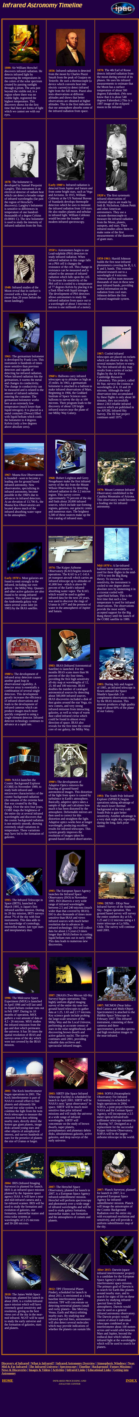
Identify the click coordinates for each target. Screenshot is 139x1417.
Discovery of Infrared (15, 1363)
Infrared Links (75, 1370)
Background (100, 1366)
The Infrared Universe (43, 1366)
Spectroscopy (68, 1366)
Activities (58, 1370)
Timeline (84, 1366)
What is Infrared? (42, 1363)
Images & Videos (40, 1370)
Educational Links (99, 1370)
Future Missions (120, 1366)
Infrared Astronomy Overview (75, 1363)
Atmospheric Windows (111, 1363)
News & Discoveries (14, 1370)
